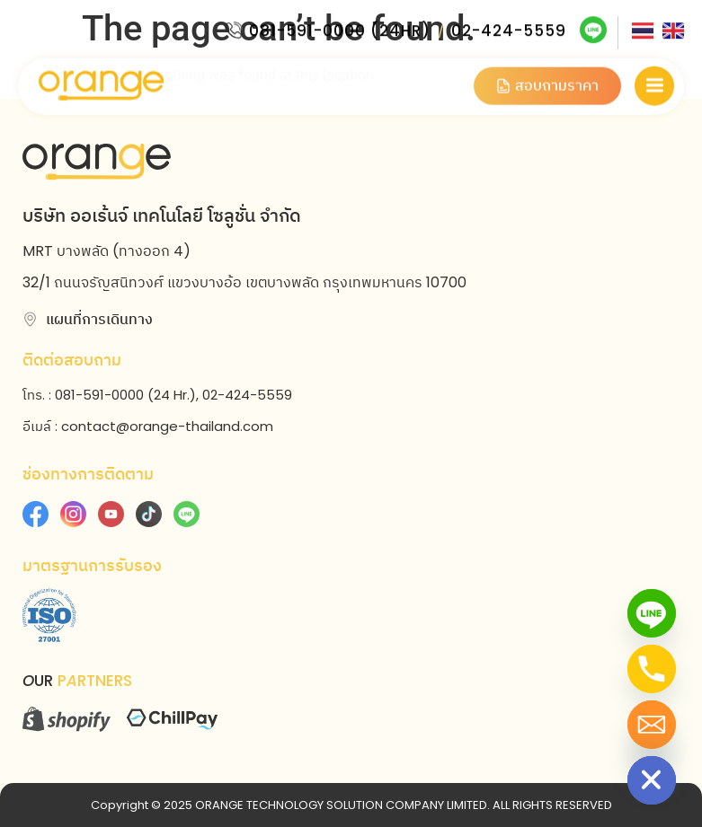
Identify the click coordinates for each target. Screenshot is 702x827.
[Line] (651, 613)
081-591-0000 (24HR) (340, 28)
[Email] (651, 724)
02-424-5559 (508, 28)
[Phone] (651, 669)
